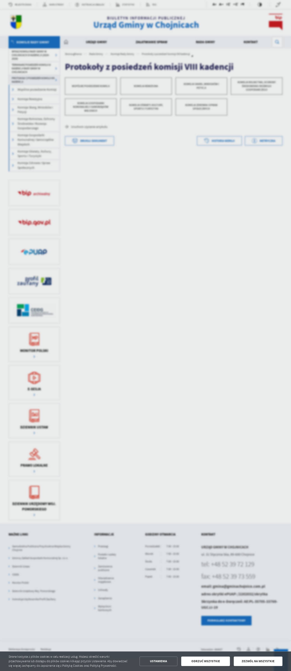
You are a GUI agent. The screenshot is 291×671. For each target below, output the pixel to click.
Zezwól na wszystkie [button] (258, 661)
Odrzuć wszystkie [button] (205, 661)
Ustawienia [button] (158, 661)
